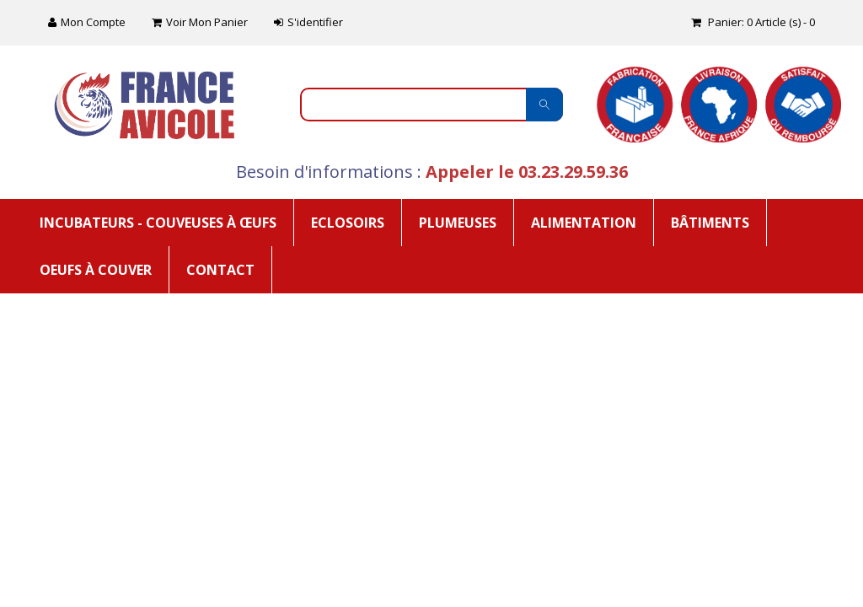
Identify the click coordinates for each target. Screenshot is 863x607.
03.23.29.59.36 (573, 171)
